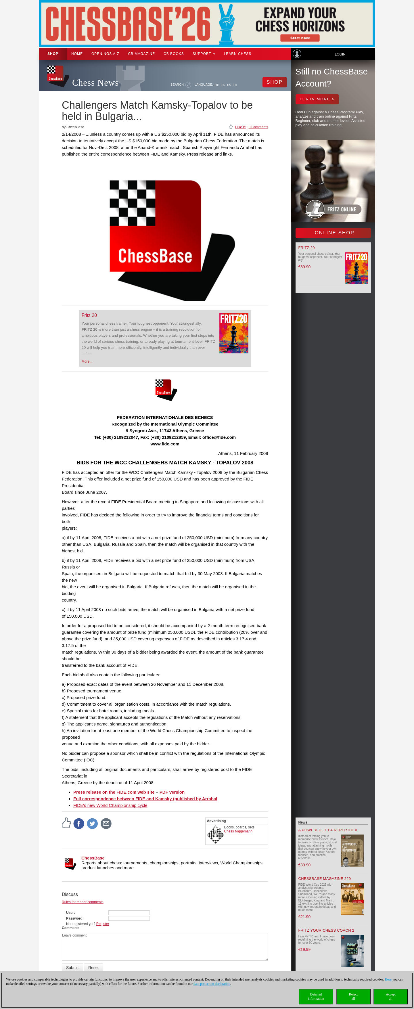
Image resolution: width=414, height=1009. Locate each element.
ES (229, 85)
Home (77, 54)
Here (388, 979)
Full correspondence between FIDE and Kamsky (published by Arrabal (145, 798)
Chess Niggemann (238, 831)
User (70, 913)
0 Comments (258, 127)
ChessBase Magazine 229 (324, 878)
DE (216, 85)
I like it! (240, 127)
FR (235, 85)
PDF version (172, 792)
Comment (70, 928)
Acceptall (391, 996)
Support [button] (204, 54)
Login (340, 54)
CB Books (174, 54)
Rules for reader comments (82, 902)
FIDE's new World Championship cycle (110, 805)
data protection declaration (211, 984)
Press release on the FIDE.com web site (114, 792)
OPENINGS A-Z (105, 54)
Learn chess (238, 54)
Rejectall (353, 996)
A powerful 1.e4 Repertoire (328, 830)
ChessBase (93, 857)
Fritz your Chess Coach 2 (326, 930)
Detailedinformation (316, 996)
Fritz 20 (89, 315)
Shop (52, 54)
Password (74, 918)
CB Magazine (141, 54)
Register (102, 924)
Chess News (95, 83)
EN (223, 85)
